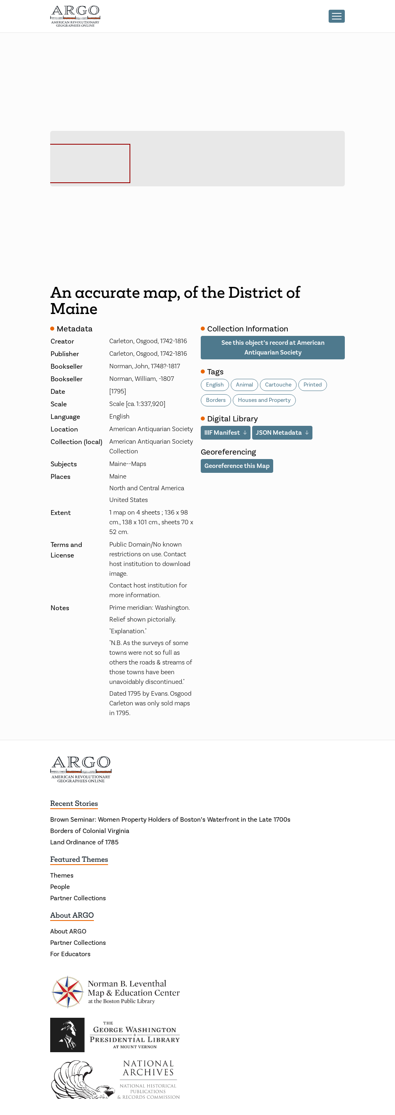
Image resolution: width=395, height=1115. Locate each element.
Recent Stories (74, 803)
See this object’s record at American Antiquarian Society (273, 347)
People (60, 887)
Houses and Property (264, 400)
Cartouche (278, 384)
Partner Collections (78, 898)
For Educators (70, 954)
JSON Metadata (279, 432)
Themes (62, 875)
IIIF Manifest (222, 432)
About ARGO (72, 915)
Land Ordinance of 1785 (84, 842)
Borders (216, 400)
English (215, 384)
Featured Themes (79, 859)
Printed (313, 384)
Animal (244, 384)
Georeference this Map (237, 466)
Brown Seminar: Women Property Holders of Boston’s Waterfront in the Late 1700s (170, 819)
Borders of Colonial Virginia (90, 831)
